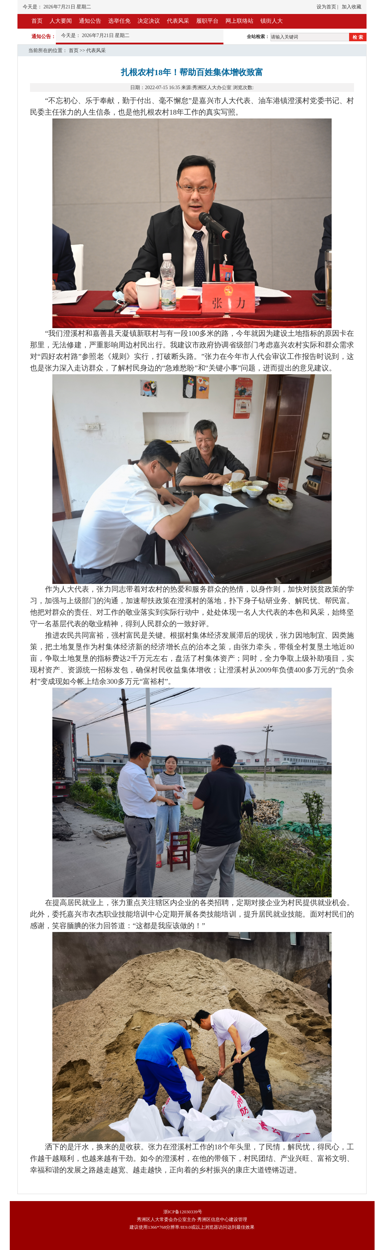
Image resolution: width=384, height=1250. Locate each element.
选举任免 (119, 21)
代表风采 (178, 21)
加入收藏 (351, 6)
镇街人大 (271, 21)
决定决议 (149, 21)
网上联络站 (239, 21)
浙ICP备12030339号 (182, 1211)
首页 (37, 21)
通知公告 (90, 21)
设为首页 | (327, 6)
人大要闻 (61, 21)
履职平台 (207, 21)
